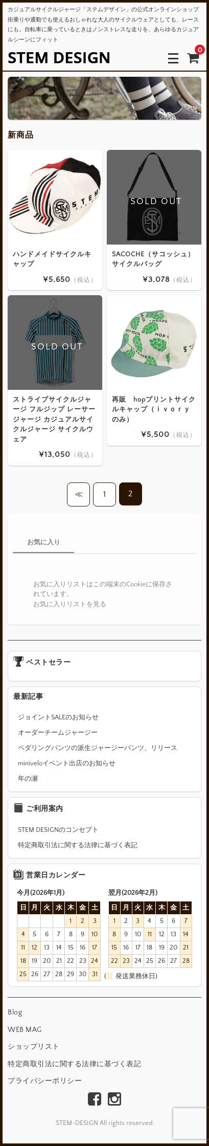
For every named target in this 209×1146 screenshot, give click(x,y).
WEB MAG (25, 1030)
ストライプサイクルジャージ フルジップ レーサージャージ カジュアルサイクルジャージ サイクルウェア (54, 419)
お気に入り (43, 542)
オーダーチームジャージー (58, 732)
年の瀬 (28, 778)
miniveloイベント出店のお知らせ (66, 763)
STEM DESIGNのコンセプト (58, 829)
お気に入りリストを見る (69, 604)
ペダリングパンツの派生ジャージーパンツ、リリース (97, 748)
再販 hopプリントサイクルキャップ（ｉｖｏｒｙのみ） (154, 409)
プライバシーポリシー (45, 1081)
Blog (15, 1012)
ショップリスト (34, 1047)
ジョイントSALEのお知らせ (58, 717)
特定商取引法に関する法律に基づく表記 (77, 845)
